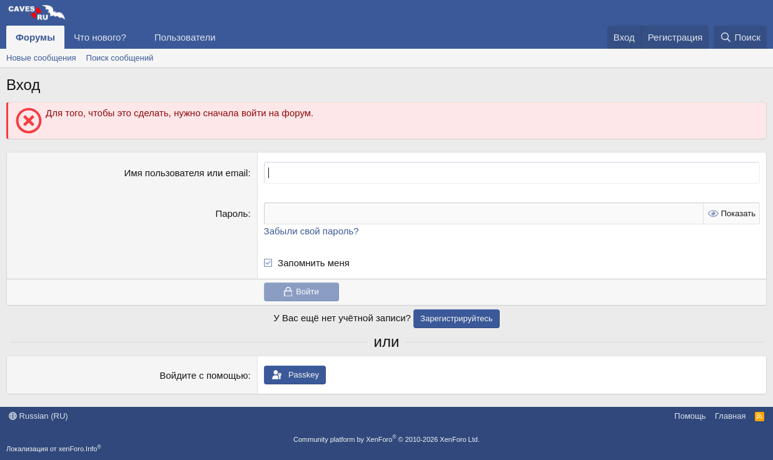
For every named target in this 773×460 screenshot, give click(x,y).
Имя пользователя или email (186, 173)
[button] (136, 37)
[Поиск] (740, 37)
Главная (730, 416)
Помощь (689, 416)
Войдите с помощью (203, 375)
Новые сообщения (41, 57)
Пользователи (185, 37)
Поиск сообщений (120, 57)
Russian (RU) (38, 416)
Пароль (231, 213)
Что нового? (100, 37)
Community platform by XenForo (386, 439)
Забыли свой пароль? (311, 231)
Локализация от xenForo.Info (53, 448)
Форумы (35, 37)
